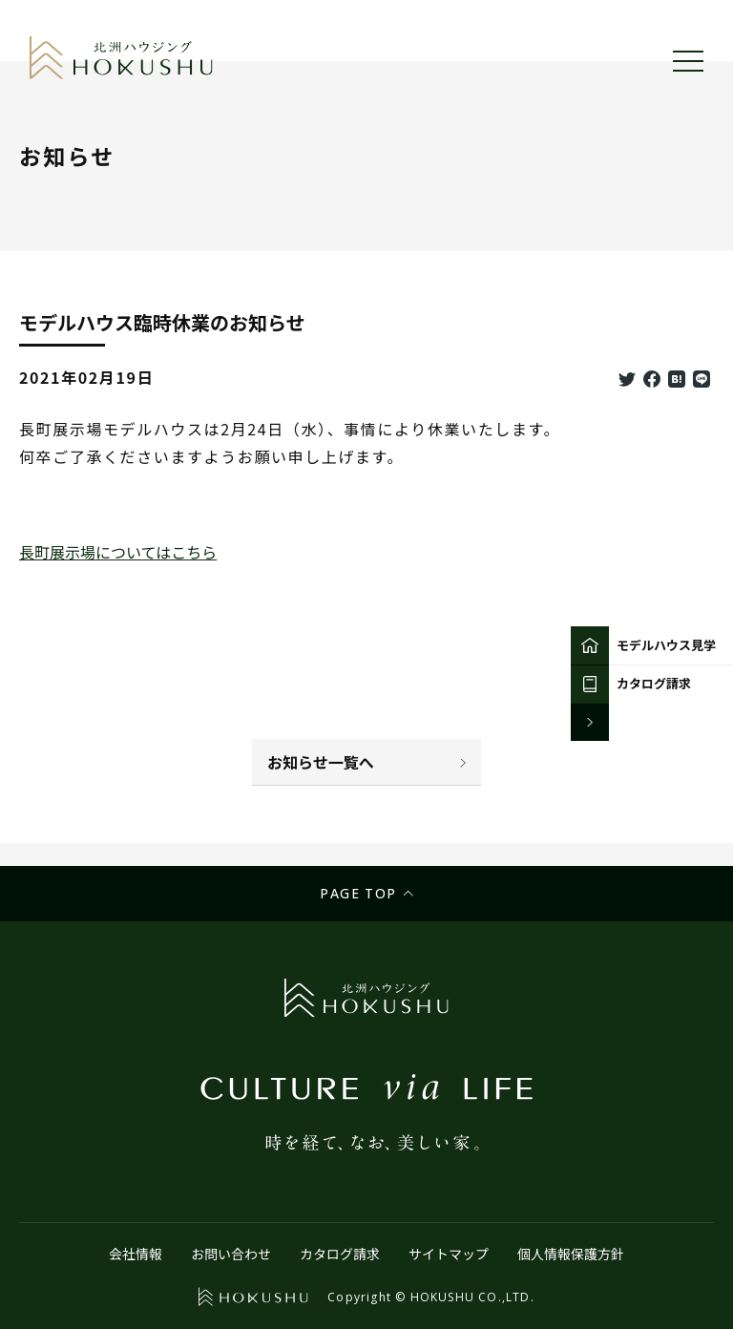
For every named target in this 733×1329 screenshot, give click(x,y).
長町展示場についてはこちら (118, 551)
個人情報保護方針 (570, 1253)
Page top (358, 893)
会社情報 (135, 1253)
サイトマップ (448, 1253)
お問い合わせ (231, 1253)
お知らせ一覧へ (320, 761)
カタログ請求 (340, 1253)
